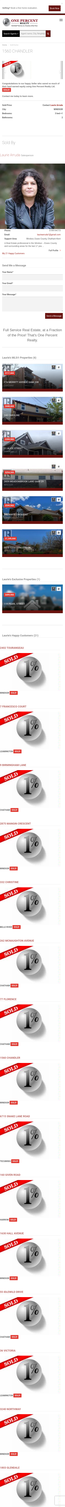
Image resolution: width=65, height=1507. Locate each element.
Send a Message (53, 316)
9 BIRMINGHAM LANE (13, 765)
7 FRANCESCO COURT (13, 706)
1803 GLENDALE (10, 1467)
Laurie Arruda (56, 105)
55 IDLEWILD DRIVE (11, 1291)
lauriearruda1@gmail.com (49, 234)
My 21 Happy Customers (13, 253)
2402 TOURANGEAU (12, 647)
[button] (3, 70)
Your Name (7, 272)
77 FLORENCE (8, 999)
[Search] (48, 33)
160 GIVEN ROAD (10, 1174)
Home (4, 45)
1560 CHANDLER (10, 1057)
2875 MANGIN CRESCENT (15, 823)
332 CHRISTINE (9, 882)
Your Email (7, 283)
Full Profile (53, 250)
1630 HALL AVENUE (12, 1233)
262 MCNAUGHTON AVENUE (17, 940)
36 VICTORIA (7, 1350)
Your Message (9, 294)
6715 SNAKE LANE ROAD (15, 1116)
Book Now (54, 8)
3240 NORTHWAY (10, 1409)
